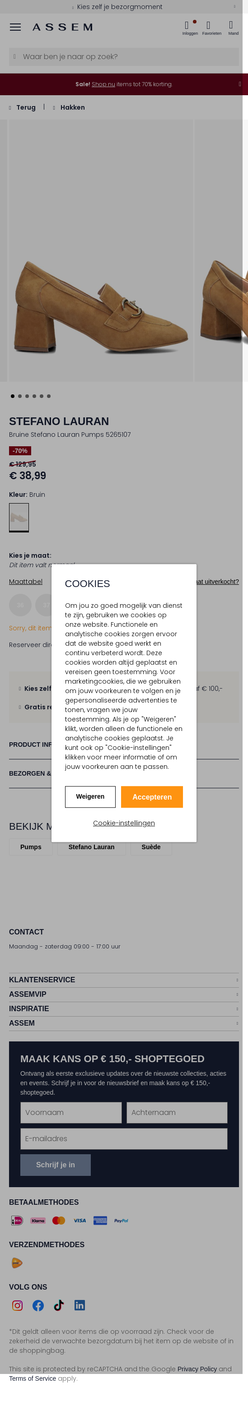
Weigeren (90, 796)
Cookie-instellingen (124, 823)
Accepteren (152, 797)
